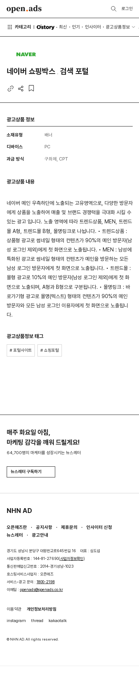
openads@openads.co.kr (41, 589)
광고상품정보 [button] (118, 27)
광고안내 (40, 535)
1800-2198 (46, 582)
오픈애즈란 (17, 527)
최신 (63, 27)
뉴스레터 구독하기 (31, 471)
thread (37, 620)
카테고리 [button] (19, 27)
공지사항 (44, 527)
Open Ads (24, 9)
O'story (45, 27)
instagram (16, 620)
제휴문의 (69, 527)
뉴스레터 (15, 535)
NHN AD (19, 510)
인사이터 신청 (99, 527)
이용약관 (14, 609)
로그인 (127, 8)
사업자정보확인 (71, 558)
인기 (76, 27)
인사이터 (93, 27)
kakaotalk (58, 620)
